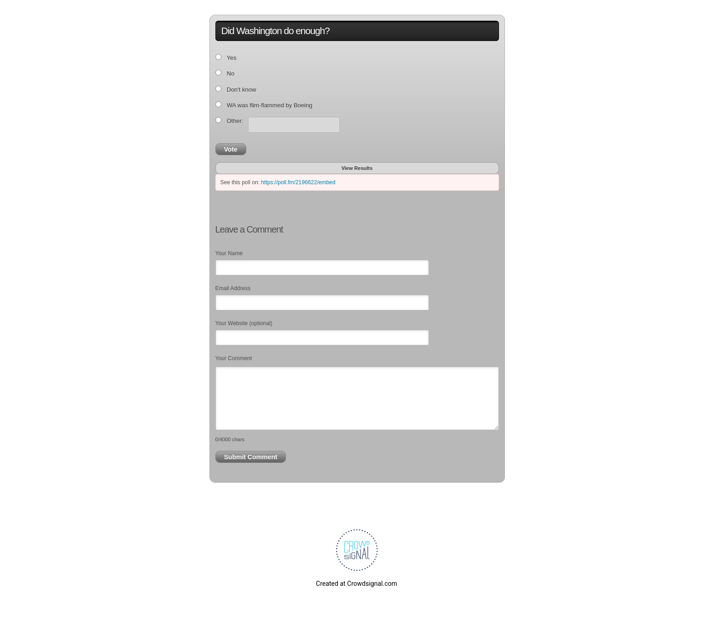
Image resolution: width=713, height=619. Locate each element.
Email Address (233, 288)
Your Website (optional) (243, 323)
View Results (357, 168)
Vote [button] (231, 149)
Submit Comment (251, 457)
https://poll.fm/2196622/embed (298, 182)
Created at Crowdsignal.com (356, 583)
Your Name (229, 253)
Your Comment (233, 358)
